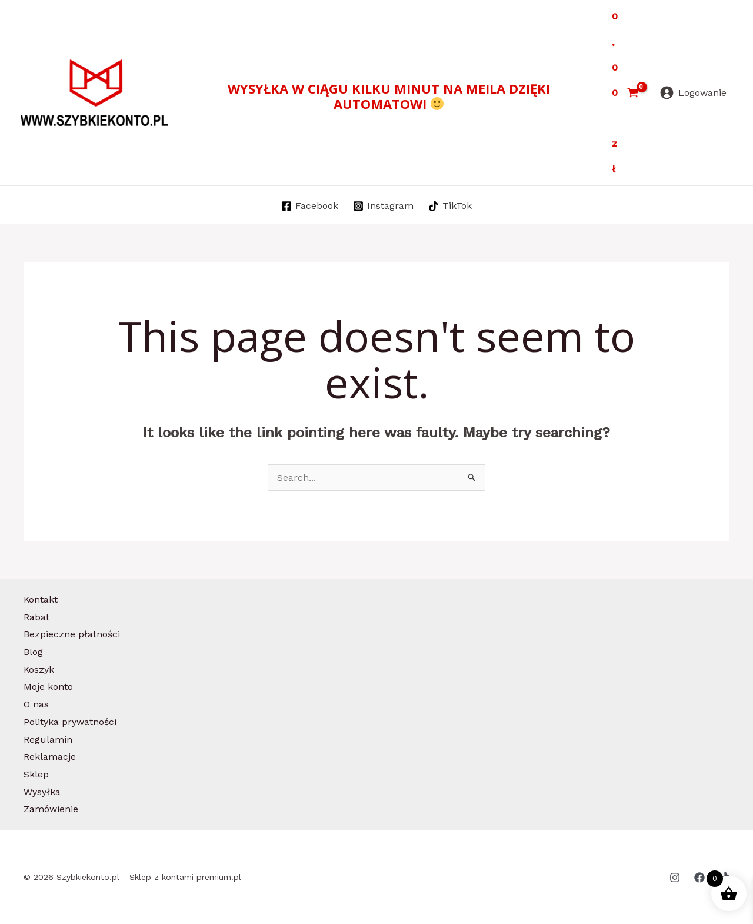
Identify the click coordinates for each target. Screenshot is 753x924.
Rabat (36, 617)
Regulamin (48, 739)
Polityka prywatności (70, 721)
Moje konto (48, 686)
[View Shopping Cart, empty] (625, 92)
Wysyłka (42, 791)
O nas (36, 704)
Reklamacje (50, 756)
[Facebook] (310, 206)
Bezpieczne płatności (72, 634)
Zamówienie (51, 809)
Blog (33, 651)
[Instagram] (383, 206)
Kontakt (41, 599)
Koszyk (39, 669)
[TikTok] (449, 206)
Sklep (36, 774)
